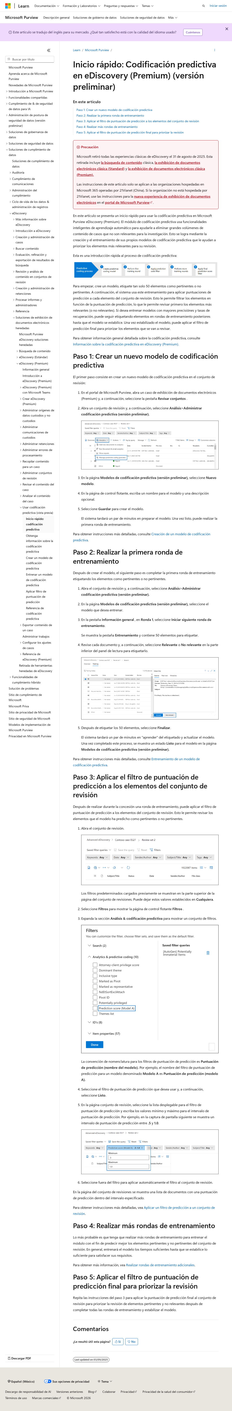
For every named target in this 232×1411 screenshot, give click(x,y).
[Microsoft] (8, 6)
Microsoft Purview (97, 50)
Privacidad (127, 1392)
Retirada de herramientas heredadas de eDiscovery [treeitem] (35, 668)
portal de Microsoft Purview (127, 202)
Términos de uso (16, 1398)
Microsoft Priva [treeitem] (19, 706)
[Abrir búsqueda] (203, 6)
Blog (91, 1392)
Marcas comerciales (45, 1398)
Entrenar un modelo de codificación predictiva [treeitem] (39, 579)
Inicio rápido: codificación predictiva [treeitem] (35, 524)
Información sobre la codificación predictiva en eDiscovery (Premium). (126, 344)
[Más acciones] (215, 50)
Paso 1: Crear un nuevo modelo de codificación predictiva (114, 110)
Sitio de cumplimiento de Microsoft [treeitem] (25, 697)
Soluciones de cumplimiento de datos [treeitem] (33, 163)
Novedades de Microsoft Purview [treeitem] (30, 85)
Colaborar (108, 1392)
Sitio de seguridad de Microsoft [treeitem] (29, 718)
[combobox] (29, 59)
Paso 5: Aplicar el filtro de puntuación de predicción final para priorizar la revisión (130, 132)
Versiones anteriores (69, 1392)
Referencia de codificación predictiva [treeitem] (35, 613)
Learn (76, 50)
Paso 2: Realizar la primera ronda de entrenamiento (110, 115)
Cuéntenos (193, 32)
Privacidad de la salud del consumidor (168, 1392)
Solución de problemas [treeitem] (24, 688)
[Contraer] (48, 50)
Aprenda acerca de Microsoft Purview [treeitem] (28, 76)
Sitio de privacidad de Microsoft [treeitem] (30, 712)
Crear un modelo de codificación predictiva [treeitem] (39, 563)
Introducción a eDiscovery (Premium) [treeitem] (37, 378)
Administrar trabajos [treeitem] (36, 636)
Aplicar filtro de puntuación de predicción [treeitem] (36, 596)
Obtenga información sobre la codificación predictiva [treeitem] (39, 544)
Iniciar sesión (218, 5)
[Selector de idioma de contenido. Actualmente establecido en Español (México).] (21, 1381)
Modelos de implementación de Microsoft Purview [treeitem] (29, 727)
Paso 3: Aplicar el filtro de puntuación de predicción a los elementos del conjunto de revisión (137, 121)
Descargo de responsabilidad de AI (28, 1392)
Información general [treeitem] (36, 369)
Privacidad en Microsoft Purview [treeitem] (30, 736)
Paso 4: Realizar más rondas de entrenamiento (107, 127)
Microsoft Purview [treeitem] (21, 67)
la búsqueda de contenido (121, 162)
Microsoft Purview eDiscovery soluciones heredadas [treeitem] (33, 339)
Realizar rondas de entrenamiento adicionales (160, 1265)
